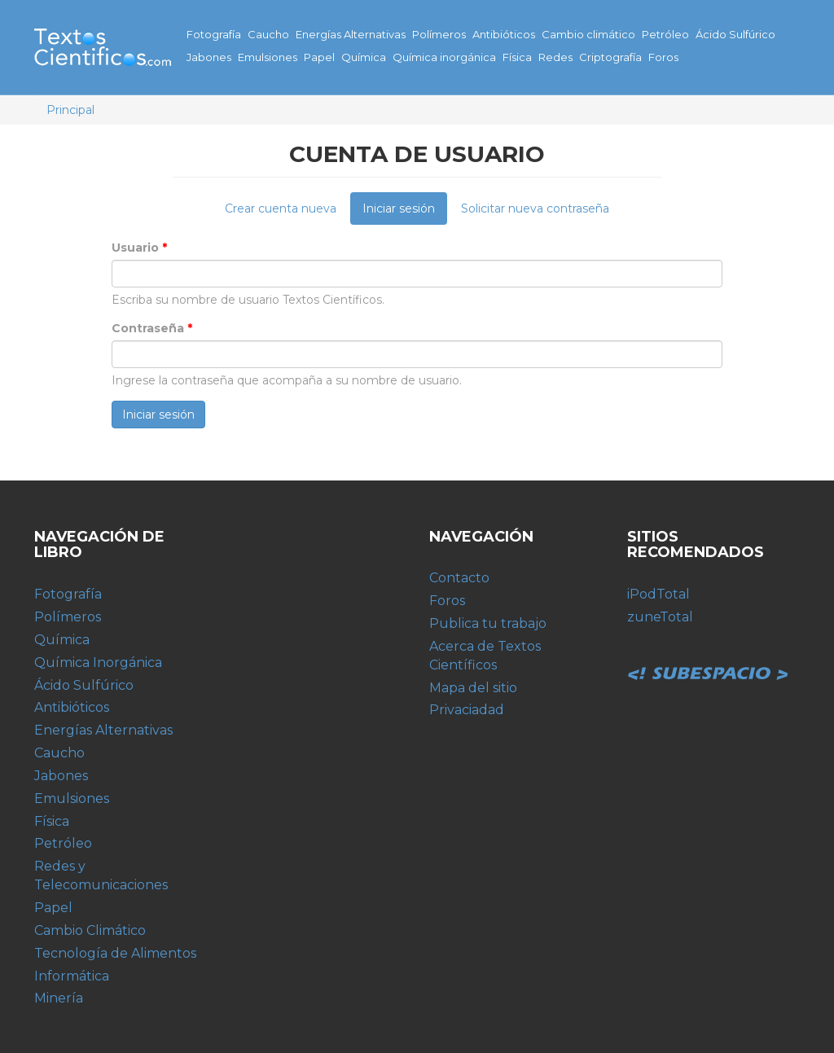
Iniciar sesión (404, 212)
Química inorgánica (444, 57)
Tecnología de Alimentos (115, 953)
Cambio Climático (90, 930)
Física (517, 57)
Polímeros (439, 34)
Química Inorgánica (98, 662)
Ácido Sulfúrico (735, 34)
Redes (555, 57)
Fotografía (214, 34)
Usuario (139, 247)
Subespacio (708, 655)
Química (363, 57)
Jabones (209, 57)
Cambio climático (588, 34)
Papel (319, 57)
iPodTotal (658, 594)
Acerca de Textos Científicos (485, 655)
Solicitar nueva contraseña (535, 208)
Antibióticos (503, 34)
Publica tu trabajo (487, 623)
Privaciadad (466, 709)
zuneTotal (660, 617)
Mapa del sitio (473, 687)
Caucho (268, 34)
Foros (663, 57)
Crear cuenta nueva (280, 208)
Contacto (459, 578)
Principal (70, 110)
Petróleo (665, 34)
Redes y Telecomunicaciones (101, 875)
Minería (58, 998)
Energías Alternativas (351, 34)
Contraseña (152, 328)
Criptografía (610, 57)
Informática (71, 976)
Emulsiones (267, 57)
